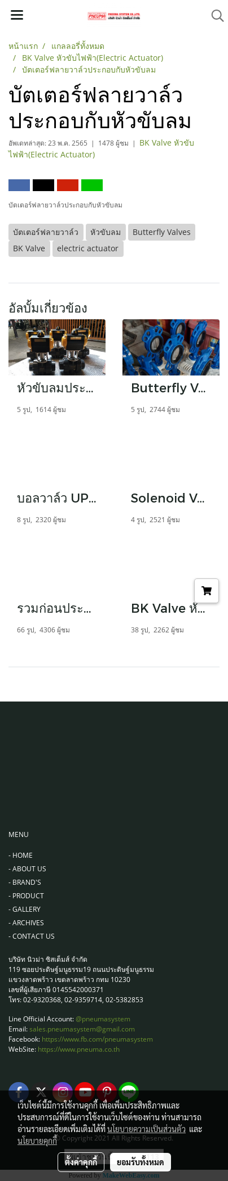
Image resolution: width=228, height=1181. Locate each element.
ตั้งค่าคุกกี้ (81, 1162)
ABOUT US (29, 869)
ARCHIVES (28, 922)
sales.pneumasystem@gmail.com (82, 1029)
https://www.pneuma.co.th (79, 1049)
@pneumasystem (103, 1019)
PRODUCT (28, 896)
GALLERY (26, 909)
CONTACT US (33, 936)
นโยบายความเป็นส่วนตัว (146, 1129)
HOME (22, 855)
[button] (214, 16)
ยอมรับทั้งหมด (140, 1162)
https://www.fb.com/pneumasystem (97, 1039)
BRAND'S (26, 882)
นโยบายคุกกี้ (37, 1140)
